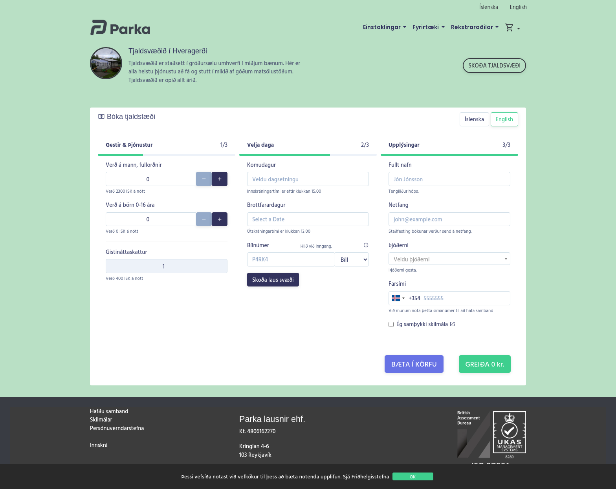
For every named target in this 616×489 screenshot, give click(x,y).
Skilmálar (101, 419)
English (518, 7)
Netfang (399, 205)
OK (413, 476)
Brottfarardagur (266, 205)
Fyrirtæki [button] (426, 27)
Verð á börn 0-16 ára (130, 205)
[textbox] (449, 259)
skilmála (441, 324)
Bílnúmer (258, 245)
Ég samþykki (425, 324)
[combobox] (449, 258)
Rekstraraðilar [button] (472, 27)
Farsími (397, 283)
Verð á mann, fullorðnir (133, 165)
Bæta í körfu (414, 364)
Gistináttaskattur (126, 252)
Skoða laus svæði (273, 280)
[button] (512, 27)
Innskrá (99, 445)
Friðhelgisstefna (370, 476)
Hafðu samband (109, 411)
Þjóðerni (399, 245)
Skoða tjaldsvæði (494, 65)
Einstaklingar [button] (382, 27)
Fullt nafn (400, 165)
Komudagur (261, 165)
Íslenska (488, 7)
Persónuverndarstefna (117, 428)
